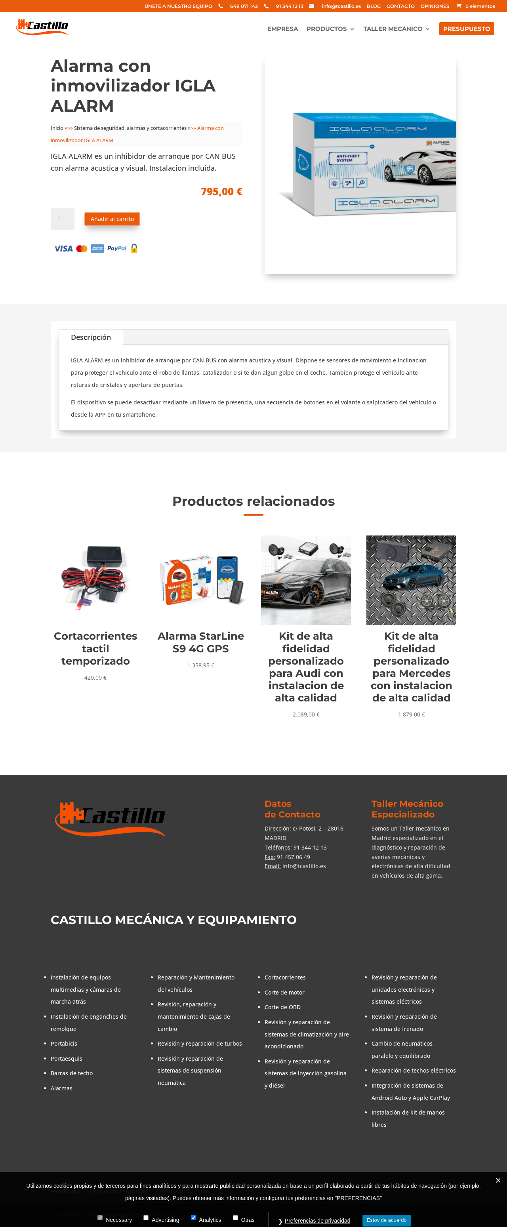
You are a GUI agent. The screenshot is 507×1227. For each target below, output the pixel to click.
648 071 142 (244, 6)
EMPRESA (282, 29)
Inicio (57, 128)
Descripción (91, 337)
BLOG (374, 6)
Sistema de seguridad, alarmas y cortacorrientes (130, 128)
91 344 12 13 (289, 6)
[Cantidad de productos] (62, 219)
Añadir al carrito (112, 219)
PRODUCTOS (327, 29)
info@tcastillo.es (341, 6)
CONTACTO (401, 6)
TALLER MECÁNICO (393, 29)
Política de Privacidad (119, 1191)
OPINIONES (435, 6)
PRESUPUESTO (466, 29)
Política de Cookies (182, 1191)
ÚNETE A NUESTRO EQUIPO (178, 6)
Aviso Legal (66, 1191)
